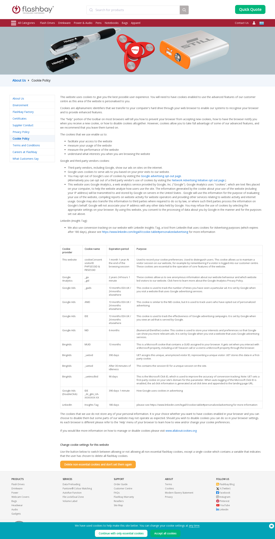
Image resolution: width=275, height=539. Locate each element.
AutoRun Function (72, 492)
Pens (98, 23)
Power (14, 492)
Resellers (119, 501)
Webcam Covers (20, 497)
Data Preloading (71, 484)
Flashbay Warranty (124, 497)
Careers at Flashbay (25, 152)
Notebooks (112, 23)
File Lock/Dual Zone (73, 497)
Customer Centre (123, 488)
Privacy (169, 497)
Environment (20, 105)
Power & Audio (83, 23)
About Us (19, 80)
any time (194, 525)
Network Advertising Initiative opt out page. (198, 180)
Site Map (118, 505)
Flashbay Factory (23, 112)
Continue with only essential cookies (121, 533)
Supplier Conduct (23, 125)
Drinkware (64, 23)
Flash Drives (47, 23)
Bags (125, 23)
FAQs (117, 492)
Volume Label (70, 501)
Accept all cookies (165, 533)
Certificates (20, 118)
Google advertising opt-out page (161, 176)
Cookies (169, 488)
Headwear (17, 505)
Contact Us (242, 23)
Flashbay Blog (225, 484)
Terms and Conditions (26, 145)
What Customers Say (26, 158)
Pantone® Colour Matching (77, 488)
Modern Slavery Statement (179, 492)
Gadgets (16, 513)
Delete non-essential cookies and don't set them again (98, 464)
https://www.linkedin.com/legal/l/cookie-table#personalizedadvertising (145, 232)
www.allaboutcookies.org (181, 430)
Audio (14, 509)
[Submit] (91, 10)
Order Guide (121, 484)
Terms (168, 484)
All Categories (23, 23)
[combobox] (133, 10)
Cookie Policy (21, 138)
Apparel (135, 23)
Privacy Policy (21, 132)
